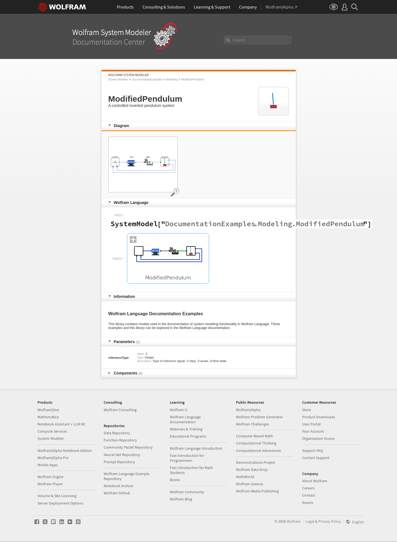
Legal (309, 521)
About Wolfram (314, 480)
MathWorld (245, 476)
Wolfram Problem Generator (259, 416)
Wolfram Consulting (120, 409)
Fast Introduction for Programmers (187, 458)
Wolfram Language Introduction (196, 448)
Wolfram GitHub (117, 492)
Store (306, 409)
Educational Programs (188, 436)
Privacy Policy (329, 521)
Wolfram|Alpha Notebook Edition (64, 450)
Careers (308, 488)
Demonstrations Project (255, 462)
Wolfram (294, 521)
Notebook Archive (118, 485)
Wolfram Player (50, 483)
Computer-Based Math (254, 435)
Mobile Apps (47, 464)
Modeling (172, 79)
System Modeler (118, 79)
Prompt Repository (119, 461)
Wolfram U (178, 409)
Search (238, 40)
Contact (308, 495)
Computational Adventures (258, 450)
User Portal (311, 424)
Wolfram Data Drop (252, 469)
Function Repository (120, 440)
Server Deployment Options (60, 503)
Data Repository (117, 432)
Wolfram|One (48, 409)
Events (307, 502)
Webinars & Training (186, 429)
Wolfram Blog (181, 499)
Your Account (313, 431)
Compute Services (52, 431)
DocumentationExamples (147, 79)
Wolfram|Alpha (248, 409)
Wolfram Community (187, 491)
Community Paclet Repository (128, 447)
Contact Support (315, 457)
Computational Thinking (256, 443)
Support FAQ (312, 450)
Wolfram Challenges (252, 424)
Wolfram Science (249, 483)
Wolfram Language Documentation (185, 419)
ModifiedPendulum (192, 79)
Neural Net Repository (122, 454)
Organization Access (318, 438)
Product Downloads (318, 416)
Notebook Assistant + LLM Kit (61, 424)
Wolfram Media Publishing (257, 491)
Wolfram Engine (50, 476)
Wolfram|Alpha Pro (53, 457)
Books (175, 479)
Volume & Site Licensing (56, 495)
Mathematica (48, 416)
